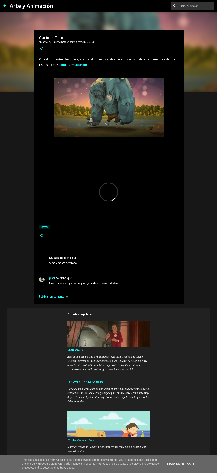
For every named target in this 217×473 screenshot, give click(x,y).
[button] (41, 49)
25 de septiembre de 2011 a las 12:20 (72, 288)
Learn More (175, 463)
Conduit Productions (73, 64)
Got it (191, 463)
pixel (52, 278)
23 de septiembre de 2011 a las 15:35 (72, 268)
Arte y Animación (31, 6)
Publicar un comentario (53, 296)
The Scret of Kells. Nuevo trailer (85, 382)
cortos (44, 227)
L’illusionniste (75, 350)
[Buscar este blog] (196, 6)
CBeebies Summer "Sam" (81, 440)
